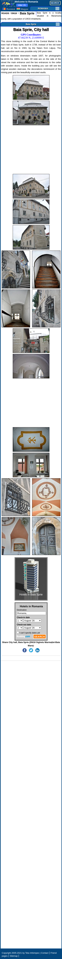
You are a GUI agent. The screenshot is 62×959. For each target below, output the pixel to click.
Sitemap (14, 956)
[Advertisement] (31, 149)
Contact (44, 953)
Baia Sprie (26, 13)
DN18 (14, 13)
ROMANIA (48, 8)
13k (22, 5)
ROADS (5, 13)
